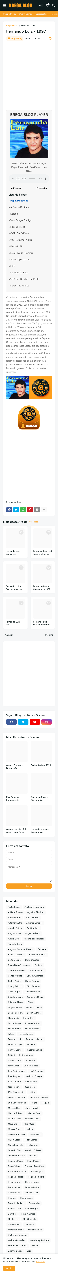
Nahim (30, 1129)
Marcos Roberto (15, 1113)
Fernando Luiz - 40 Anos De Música (42, 552)
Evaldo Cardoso (32, 1023)
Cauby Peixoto (15, 986)
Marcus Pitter (34, 1113)
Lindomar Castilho (39, 1097)
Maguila (45, 1102)
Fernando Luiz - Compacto (13, 552)
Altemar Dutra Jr (34, 922)
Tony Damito (14, 1224)
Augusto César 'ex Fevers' (20, 949)
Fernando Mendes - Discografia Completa (40, 831)
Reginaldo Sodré (36, 1176)
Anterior (9, 634)
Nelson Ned (35, 1134)
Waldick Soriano (16, 1229)
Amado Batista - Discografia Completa (14, 767)
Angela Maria (14, 933)
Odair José (33, 1145)
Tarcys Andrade (27, 1213)
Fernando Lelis (26, 1034)
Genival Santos (15, 1049)
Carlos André (14, 981)
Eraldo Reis (28, 1018)
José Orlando (14, 1081)
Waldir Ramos (35, 1229)
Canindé (38, 965)
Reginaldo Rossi (16, 1176)
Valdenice (29, 1224)
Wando (35, 1245)
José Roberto (14, 1086)
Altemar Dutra (15, 922)
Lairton (32, 1092)
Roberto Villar (31, 1192)
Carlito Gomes (37, 970)
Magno (33, 1102)
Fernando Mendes (34, 1039)
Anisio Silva (13, 938)
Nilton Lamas (30, 1139)
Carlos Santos (32, 981)
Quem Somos (25, 13)
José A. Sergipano (16, 1071)
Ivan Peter (30, 1060)
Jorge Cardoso (31, 1065)
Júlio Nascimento (16, 1092)
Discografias (41, 13)
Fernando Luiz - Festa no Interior (41, 623)
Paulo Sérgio (14, 1166)
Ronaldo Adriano (16, 1203)
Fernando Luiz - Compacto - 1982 (41, 588)
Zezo (29, 1250)
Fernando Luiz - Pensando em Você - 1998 (15, 588)
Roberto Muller (32, 1187)
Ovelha (32, 1155)
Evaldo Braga (14, 1023)
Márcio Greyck (31, 1108)
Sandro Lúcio (14, 1208)
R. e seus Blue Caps (34, 1166)
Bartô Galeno (14, 959)
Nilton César (14, 1139)
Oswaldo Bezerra (16, 1155)
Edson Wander (34, 1012)
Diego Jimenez (15, 1007)
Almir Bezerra (32, 917)
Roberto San (14, 1192)
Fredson (31, 1044)
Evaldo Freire (14, 1028)
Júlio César (30, 1086)
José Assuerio (36, 1071)
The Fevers (13, 1219)
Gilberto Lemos (34, 1049)
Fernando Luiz (28, 26)
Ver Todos (33, 521)
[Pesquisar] (54, 5)
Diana (30, 1002)
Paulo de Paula (15, 1160)
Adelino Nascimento (34, 907)
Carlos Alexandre (35, 975)
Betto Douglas (32, 959)
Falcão (11, 1034)
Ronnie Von (34, 1203)
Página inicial (12, 26)
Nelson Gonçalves (16, 1134)
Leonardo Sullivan (17, 1097)
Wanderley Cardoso (17, 1245)
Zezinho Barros (15, 1250)
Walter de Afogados (18, 1235)
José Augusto (14, 1076)
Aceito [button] (9, 1268)
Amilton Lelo (33, 928)
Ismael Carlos (14, 1060)
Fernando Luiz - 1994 (13, 623)
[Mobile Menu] (4, 5)
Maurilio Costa (32, 1118)
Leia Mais (40, 1261)
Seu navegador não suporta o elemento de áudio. (29, 178)
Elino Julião (13, 1018)
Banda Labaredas (16, 954)
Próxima (49, 634)
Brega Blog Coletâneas (19, 965)
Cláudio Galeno (15, 996)
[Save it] (50, 38)
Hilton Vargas (26, 1055)
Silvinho (12, 1213)
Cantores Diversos (17, 970)
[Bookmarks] (47, 5)
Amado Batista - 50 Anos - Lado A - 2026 (16, 831)
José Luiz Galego (34, 1076)
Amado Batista (15, 928)
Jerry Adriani (14, 1065)
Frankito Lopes (15, 1044)
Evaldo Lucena (32, 1028)
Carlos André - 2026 (41, 765)
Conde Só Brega (35, 996)
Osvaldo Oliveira (33, 1150)
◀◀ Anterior (16, 188)
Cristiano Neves (15, 1002)
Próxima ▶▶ (42, 188)
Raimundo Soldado (17, 1171)
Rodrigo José (26, 1198)
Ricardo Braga (32, 1182)
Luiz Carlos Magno (17, 1102)
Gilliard (11, 1055)
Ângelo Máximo (32, 933)
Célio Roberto (33, 986)
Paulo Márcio (33, 1160)
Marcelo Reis (14, 1108)
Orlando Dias (14, 1150)
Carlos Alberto (15, 975)
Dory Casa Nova (34, 1007)
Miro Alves (29, 1123)
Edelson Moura (15, 1012)
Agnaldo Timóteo (35, 912)
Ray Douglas (37, 1171)
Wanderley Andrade (39, 1240)
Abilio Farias (14, 907)
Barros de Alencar (37, 954)
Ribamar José (14, 1182)
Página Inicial (9, 13)
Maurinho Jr (13, 1123)
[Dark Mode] (40, 5)
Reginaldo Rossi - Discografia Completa (39, 799)
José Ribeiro (31, 1081)
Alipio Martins (14, 917)
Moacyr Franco (15, 1129)
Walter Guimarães (16, 1240)
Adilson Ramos (15, 912)
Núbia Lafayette (15, 1145)
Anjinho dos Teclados (34, 938)
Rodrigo (12, 1198)
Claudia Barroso (32, 991)
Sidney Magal (31, 1208)
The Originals (29, 1219)
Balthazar (42, 949)
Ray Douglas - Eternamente (13, 799)
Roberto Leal (14, 1187)
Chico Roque (14, 991)
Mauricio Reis (14, 1118)
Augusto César (15, 944)
